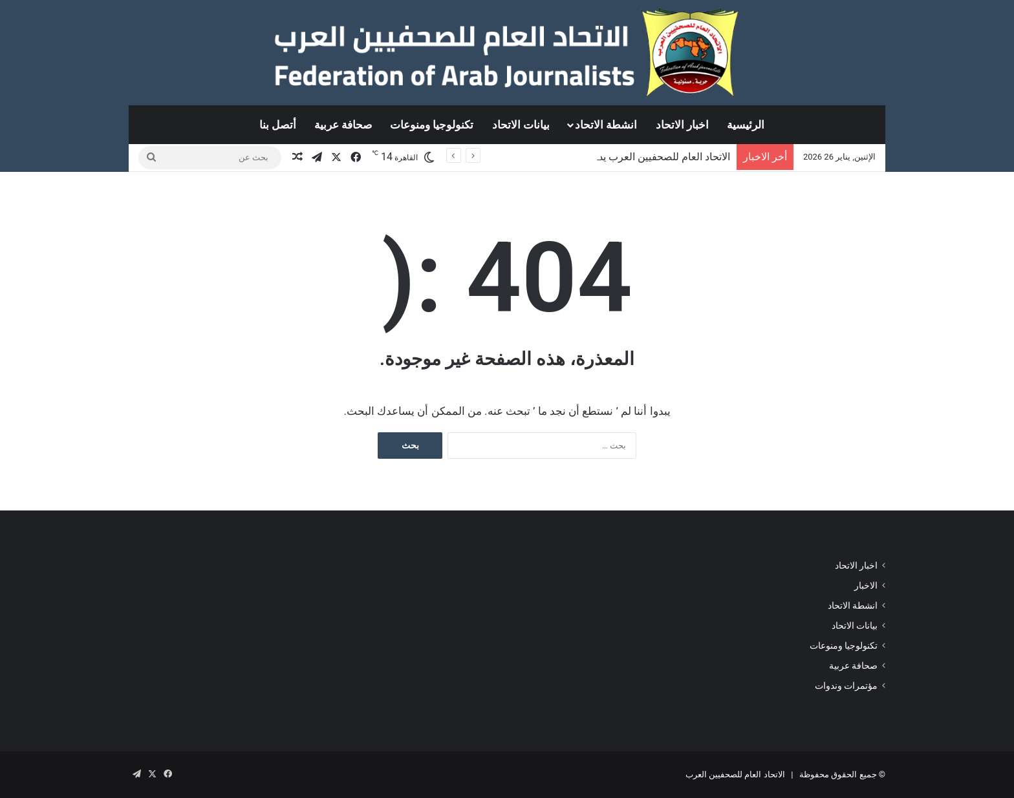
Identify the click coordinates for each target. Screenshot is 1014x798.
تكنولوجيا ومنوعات (431, 124)
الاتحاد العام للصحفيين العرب (735, 774)
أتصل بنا (277, 124)
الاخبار (866, 585)
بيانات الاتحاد (521, 124)
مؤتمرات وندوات (846, 685)
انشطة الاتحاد (606, 124)
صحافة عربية (343, 124)
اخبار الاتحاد (682, 124)
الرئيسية (745, 124)
